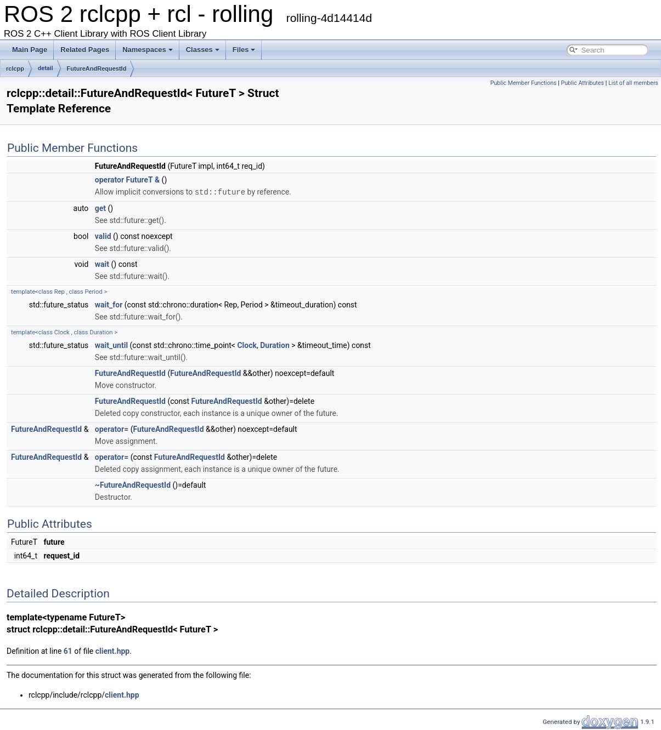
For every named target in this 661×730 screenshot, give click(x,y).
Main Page (29, 49)
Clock (247, 344)
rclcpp (15, 68)
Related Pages (84, 49)
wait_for (108, 304)
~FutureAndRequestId (133, 484)
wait (102, 263)
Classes (202, 49)
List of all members (633, 83)
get (100, 207)
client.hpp (112, 650)
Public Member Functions (523, 83)
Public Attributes (582, 83)
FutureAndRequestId (97, 68)
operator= (111, 428)
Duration (275, 344)
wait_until (111, 344)
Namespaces (147, 49)
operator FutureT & (127, 179)
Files (244, 49)
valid (103, 235)
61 (68, 650)
